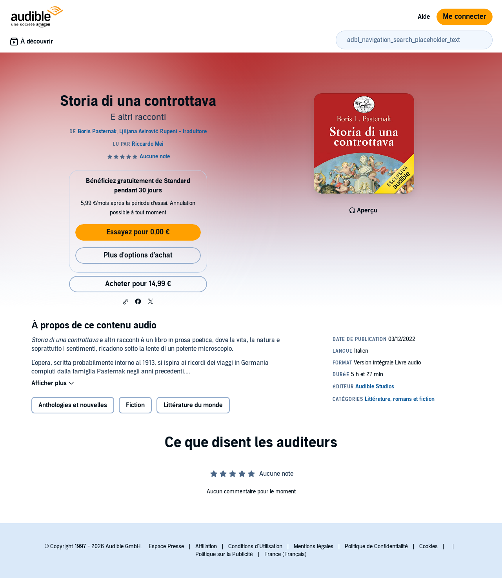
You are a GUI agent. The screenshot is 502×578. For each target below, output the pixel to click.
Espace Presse (166, 546)
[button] (125, 302)
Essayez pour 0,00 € (137, 232)
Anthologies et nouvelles (72, 405)
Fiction (135, 405)
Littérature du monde (193, 405)
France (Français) (285, 554)
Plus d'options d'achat (138, 255)
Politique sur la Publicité (224, 554)
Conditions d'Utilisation (255, 546)
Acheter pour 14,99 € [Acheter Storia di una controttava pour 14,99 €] (138, 284)
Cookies (428, 546)
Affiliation (206, 546)
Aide (424, 17)
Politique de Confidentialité (376, 546)
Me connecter (464, 17)
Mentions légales (313, 546)
